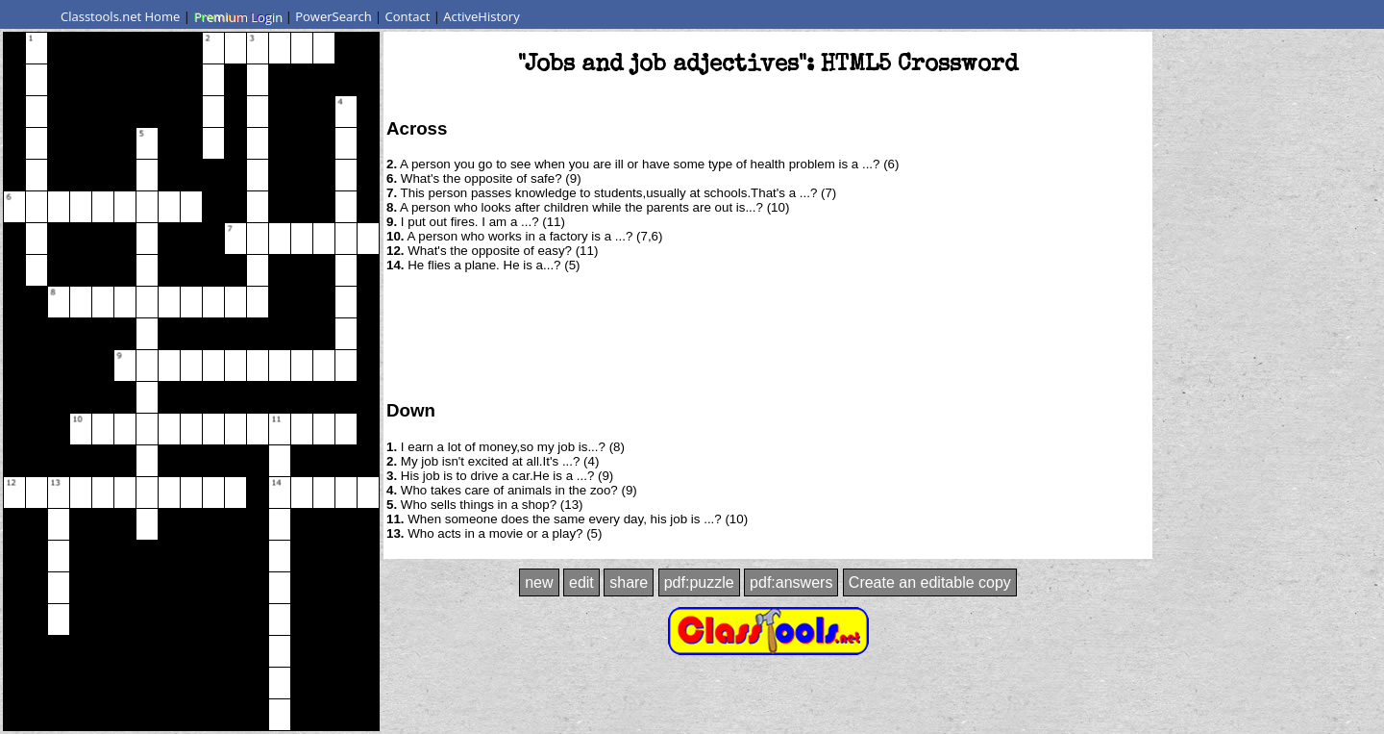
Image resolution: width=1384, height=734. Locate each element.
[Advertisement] (768, 334)
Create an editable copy (930, 582)
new (539, 582)
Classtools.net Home (120, 16)
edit (581, 582)
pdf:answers (791, 582)
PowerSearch (333, 16)
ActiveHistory (481, 16)
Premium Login (237, 16)
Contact (408, 16)
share (628, 582)
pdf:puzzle (699, 582)
